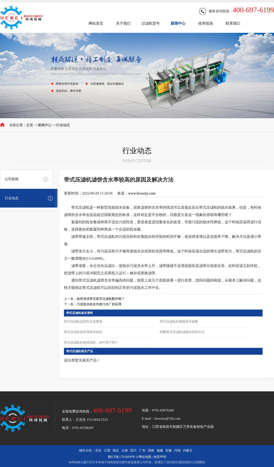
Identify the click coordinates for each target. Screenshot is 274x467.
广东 (142, 450)
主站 (98, 450)
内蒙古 (187, 450)
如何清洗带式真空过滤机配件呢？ (101, 298)
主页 (29, 125)
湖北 (116, 450)
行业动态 (63, 125)
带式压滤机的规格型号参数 (179, 321)
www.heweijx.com (141, 193)
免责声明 (159, 457)
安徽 (168, 450)
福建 (160, 450)
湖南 (151, 450)
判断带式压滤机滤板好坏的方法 (182, 332)
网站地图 (145, 457)
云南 (124, 450)
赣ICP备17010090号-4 (123, 457)
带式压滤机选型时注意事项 (83, 321)
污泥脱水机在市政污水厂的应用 (99, 304)
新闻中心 (45, 125)
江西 (107, 450)
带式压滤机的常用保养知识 (83, 332)
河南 (177, 450)
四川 (133, 450)
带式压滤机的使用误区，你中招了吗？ (91, 342)
